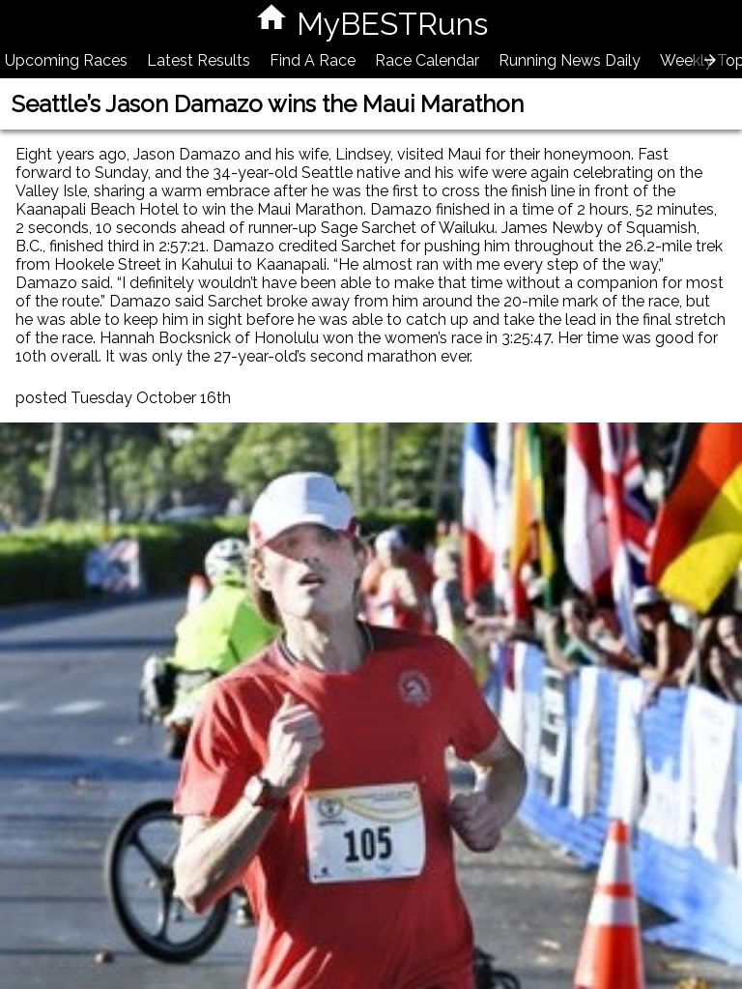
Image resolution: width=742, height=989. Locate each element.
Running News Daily (570, 60)
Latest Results (198, 60)
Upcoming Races (66, 60)
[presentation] (710, 60)
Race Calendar (427, 60)
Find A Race (313, 60)
